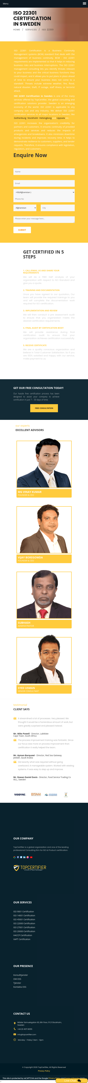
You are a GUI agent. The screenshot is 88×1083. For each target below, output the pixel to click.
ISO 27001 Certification (24, 927)
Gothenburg (20, 117)
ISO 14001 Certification (24, 915)
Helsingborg (45, 117)
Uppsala (61, 117)
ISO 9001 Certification (23, 911)
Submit (22, 229)
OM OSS (17, 979)
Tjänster (17, 983)
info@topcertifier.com (27, 1034)
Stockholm (32, 117)
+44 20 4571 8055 (25, 1029)
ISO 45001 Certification (24, 919)
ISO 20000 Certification (24, 931)
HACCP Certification (22, 935)
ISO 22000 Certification (24, 923)
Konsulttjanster (20, 975)
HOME (16, 29)
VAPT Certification (21, 939)
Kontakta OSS (19, 986)
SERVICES (31, 29)
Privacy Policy (44, 1071)
